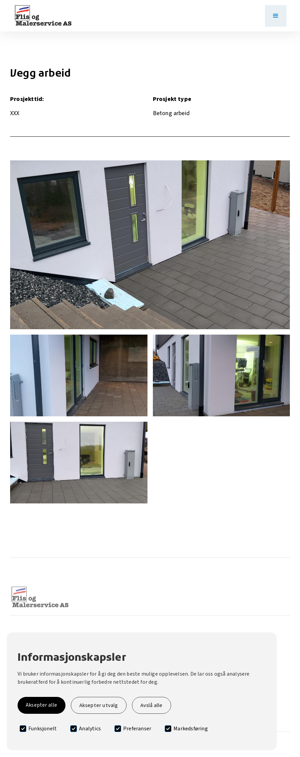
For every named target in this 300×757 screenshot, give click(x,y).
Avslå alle (151, 705)
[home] (43, 15)
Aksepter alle (41, 705)
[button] (276, 16)
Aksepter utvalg (98, 705)
